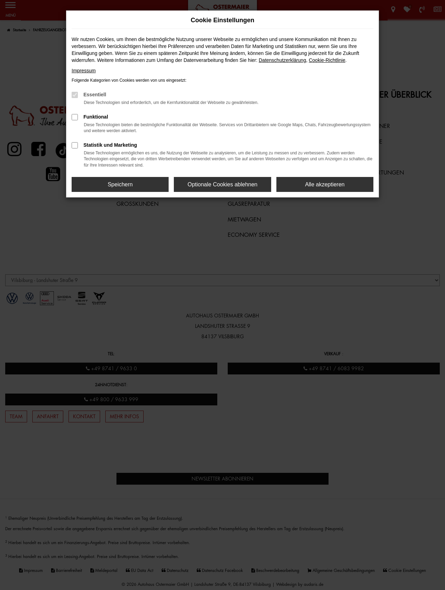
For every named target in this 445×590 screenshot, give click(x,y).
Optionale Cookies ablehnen (222, 184)
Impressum (84, 70)
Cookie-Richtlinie (327, 60)
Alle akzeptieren (325, 184)
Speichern (120, 184)
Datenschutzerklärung (282, 60)
